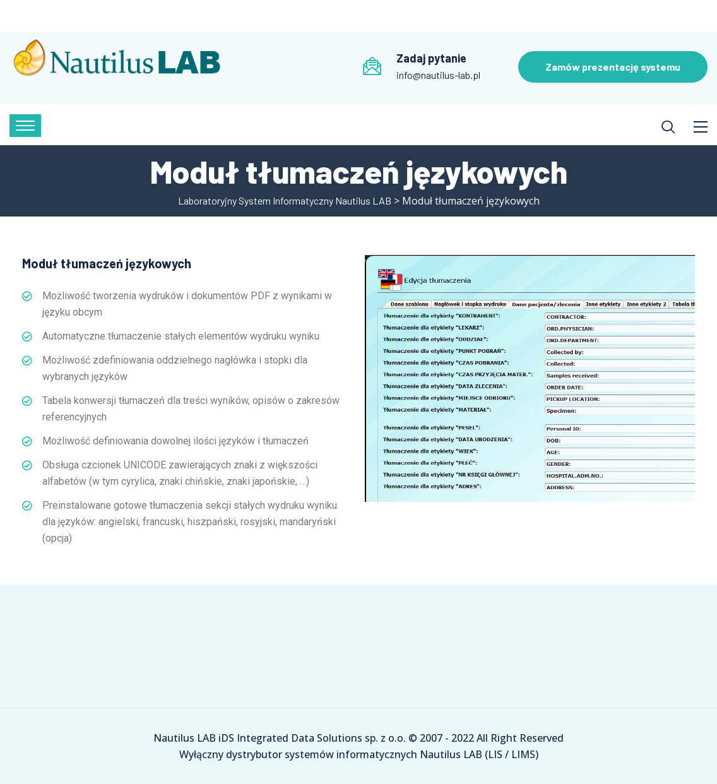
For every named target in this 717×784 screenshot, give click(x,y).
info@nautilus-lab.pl (438, 75)
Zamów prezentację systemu (612, 67)
